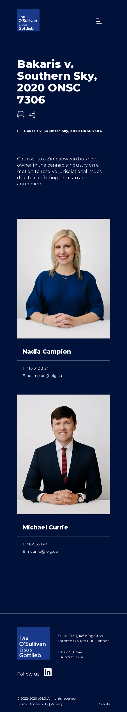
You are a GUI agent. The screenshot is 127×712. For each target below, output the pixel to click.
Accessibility (38, 704)
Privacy (57, 704)
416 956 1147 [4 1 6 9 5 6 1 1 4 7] (37, 544)
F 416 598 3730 (71, 657)
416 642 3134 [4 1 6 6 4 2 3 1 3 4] (38, 368)
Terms (22, 704)
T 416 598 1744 (70, 652)
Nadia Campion (47, 351)
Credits (104, 704)
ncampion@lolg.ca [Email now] (44, 376)
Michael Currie (45, 527)
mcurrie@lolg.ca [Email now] (42, 551)
